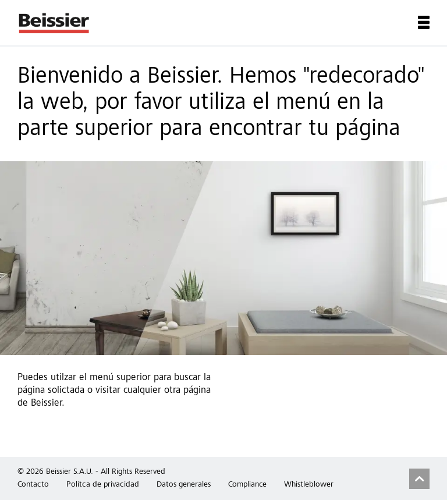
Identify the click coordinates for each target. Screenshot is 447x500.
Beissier (54, 23)
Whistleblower (309, 485)
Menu (424, 22)
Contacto (33, 485)
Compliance (247, 485)
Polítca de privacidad (102, 485)
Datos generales (184, 485)
